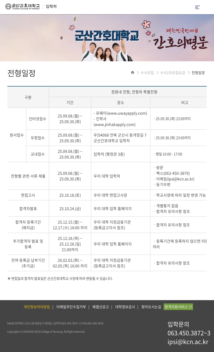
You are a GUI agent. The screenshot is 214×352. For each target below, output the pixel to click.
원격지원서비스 (178, 306)
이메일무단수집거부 (71, 306)
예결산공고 (100, 306)
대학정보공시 (125, 306)
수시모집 (147, 72)
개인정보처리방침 (37, 306)
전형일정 (198, 72)
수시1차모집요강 (172, 72)
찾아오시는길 (151, 306)
